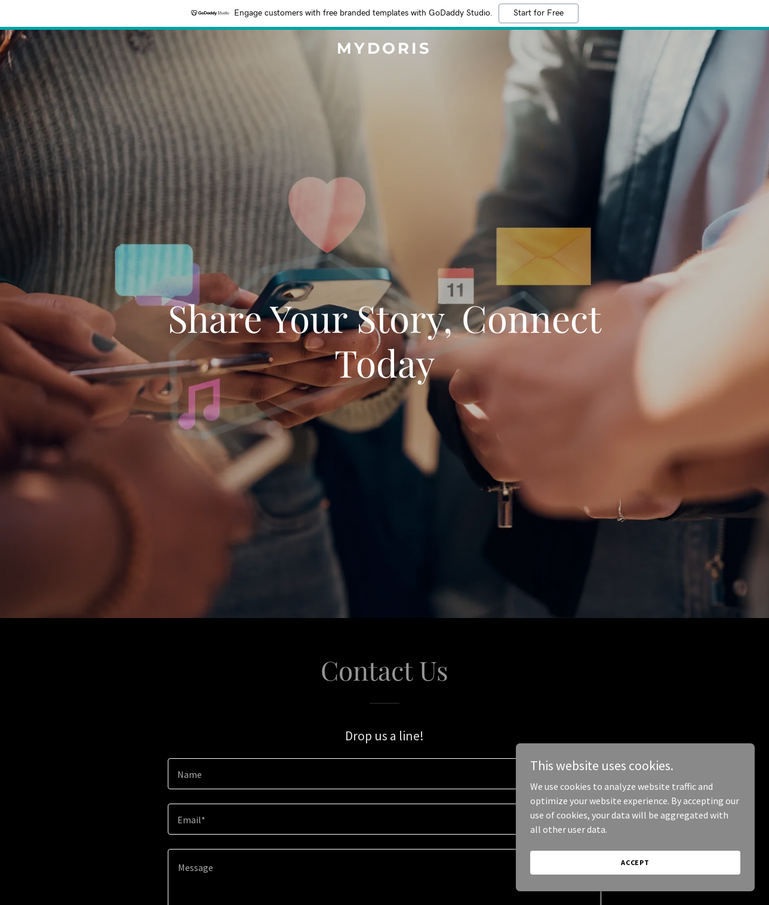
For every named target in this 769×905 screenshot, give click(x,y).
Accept (635, 862)
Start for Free (538, 13)
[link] (384, 50)
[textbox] (384, 773)
